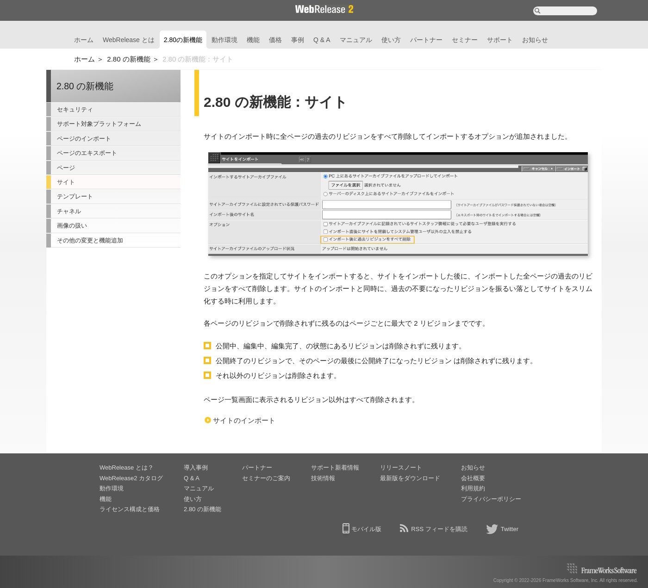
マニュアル (356, 39)
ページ (66, 167)
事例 (297, 39)
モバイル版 (366, 529)
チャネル (69, 211)
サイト (66, 182)
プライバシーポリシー (491, 498)
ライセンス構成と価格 (130, 509)
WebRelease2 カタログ (131, 478)
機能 (253, 39)
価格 (275, 39)
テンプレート (75, 196)
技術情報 (323, 478)
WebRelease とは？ (127, 467)
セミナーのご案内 (266, 478)
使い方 (391, 39)
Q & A (321, 39)
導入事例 (196, 467)
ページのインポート (84, 138)
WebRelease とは (129, 39)
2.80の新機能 (183, 39)
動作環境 (224, 39)
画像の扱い (72, 225)
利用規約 (473, 488)
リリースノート (401, 467)
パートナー (426, 39)
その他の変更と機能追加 (90, 240)
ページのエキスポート (87, 152)
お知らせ (535, 39)
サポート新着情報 (335, 467)
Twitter (509, 529)
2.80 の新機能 (128, 59)
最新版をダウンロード (410, 478)
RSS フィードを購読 (439, 529)
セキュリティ (75, 109)
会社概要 (473, 478)
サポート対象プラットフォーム (99, 123)
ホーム (83, 39)
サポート (500, 39)
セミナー (465, 39)
